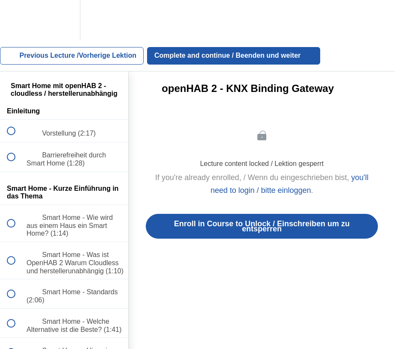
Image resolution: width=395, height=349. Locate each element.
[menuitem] (64, 20)
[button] (16, 20)
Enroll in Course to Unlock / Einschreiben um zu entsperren (262, 226)
